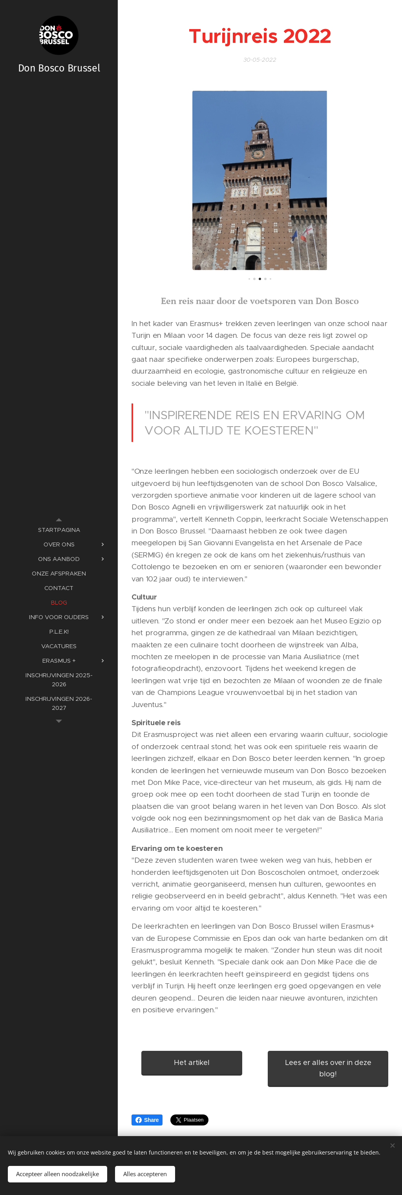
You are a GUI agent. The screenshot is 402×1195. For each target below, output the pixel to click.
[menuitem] (58, 529)
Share (147, 1120)
